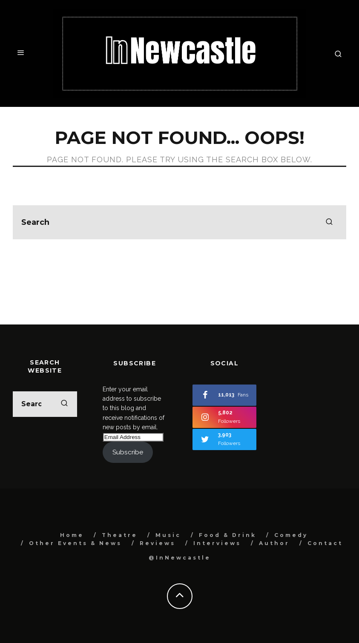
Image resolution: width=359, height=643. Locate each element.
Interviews (217, 543)
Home (72, 535)
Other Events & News (75, 543)
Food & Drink (227, 535)
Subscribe (127, 452)
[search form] (179, 222)
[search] (329, 222)
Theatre (120, 535)
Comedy (291, 535)
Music (168, 535)
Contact (325, 543)
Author (274, 543)
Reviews (157, 543)
